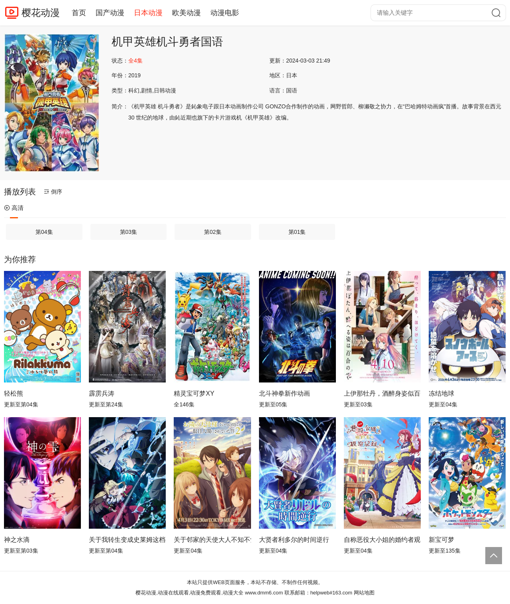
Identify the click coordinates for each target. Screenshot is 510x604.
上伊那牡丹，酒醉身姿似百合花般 (382, 393)
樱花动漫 (41, 12)
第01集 (297, 232)
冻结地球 (441, 393)
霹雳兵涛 (101, 393)
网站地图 (364, 593)
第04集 (44, 232)
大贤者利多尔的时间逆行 (294, 539)
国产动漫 (110, 13)
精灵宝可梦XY (194, 393)
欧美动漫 (186, 13)
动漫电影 (224, 13)
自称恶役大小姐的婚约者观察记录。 (382, 539)
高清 (14, 207)
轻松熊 (13, 393)
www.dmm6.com (264, 593)
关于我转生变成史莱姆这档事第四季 (127, 539)
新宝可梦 (441, 539)
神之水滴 (16, 539)
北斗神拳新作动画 (284, 393)
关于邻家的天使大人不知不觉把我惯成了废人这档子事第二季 (212, 539)
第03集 (128, 232)
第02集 (213, 232)
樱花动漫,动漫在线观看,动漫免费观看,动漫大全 (189, 593)
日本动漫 (148, 13)
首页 (79, 13)
